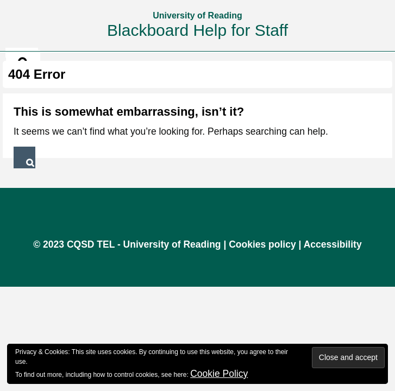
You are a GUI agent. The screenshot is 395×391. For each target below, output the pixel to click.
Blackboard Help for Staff (197, 30)
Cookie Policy (219, 373)
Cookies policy (262, 244)
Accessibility (333, 244)
